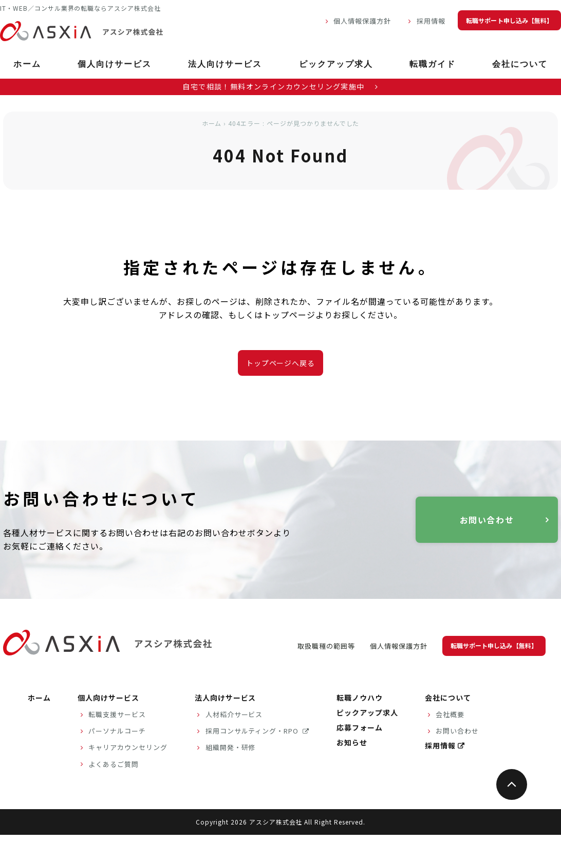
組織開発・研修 (230, 747)
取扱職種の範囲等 (326, 646)
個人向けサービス (115, 64)
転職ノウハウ (359, 697)
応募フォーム (359, 727)
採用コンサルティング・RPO (253, 731)
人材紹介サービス (234, 714)
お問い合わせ (487, 520)
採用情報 (431, 21)
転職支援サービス (117, 714)
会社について (520, 64)
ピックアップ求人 (336, 64)
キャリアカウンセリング (127, 747)
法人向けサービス (225, 64)
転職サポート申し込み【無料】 (509, 20)
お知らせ (351, 742)
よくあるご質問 (113, 764)
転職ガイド (432, 64)
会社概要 (450, 714)
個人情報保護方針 (362, 21)
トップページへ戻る (280, 363)
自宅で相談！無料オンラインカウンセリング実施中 (280, 86)
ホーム (27, 64)
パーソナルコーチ (117, 731)
